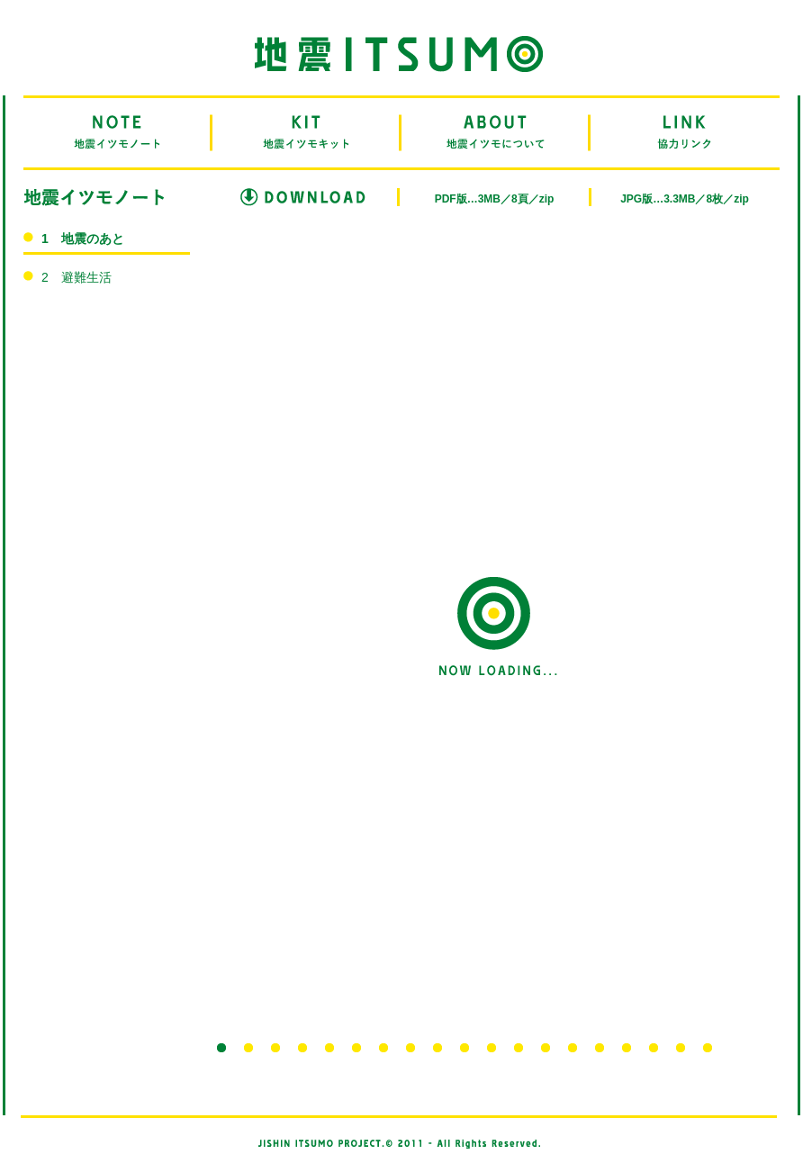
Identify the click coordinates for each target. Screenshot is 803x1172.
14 (572, 1047)
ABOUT (496, 132)
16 (626, 1047)
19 (707, 1047)
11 (491, 1047)
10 (464, 1047)
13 (545, 1047)
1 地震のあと (82, 238)
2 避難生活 (76, 277)
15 (599, 1047)
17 (653, 1047)
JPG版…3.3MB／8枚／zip (684, 199)
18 (680, 1047)
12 (518, 1047)
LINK (685, 132)
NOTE (117, 132)
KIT (307, 132)
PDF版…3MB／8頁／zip (495, 199)
